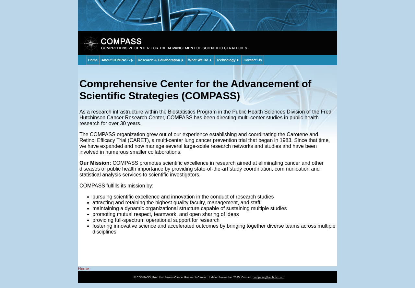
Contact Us (252, 60)
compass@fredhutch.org (268, 277)
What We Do (198, 60)
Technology (225, 60)
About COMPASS (115, 60)
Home (93, 60)
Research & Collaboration (159, 60)
